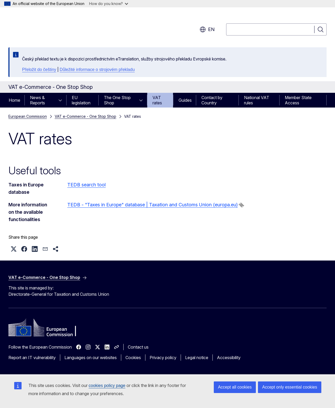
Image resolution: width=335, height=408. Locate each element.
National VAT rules (256, 100)
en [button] (207, 29)
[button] (13, 249)
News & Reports (37, 100)
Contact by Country (211, 100)
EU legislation (81, 100)
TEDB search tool (86, 184)
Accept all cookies (235, 387)
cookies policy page (107, 385)
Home (14, 100)
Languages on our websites (90, 357)
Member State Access (298, 100)
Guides (185, 100)
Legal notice (196, 357)
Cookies (133, 357)
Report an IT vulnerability (32, 357)
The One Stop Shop (117, 100)
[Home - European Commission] (50, 26)
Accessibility (229, 357)
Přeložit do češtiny (39, 69)
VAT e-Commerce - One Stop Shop (85, 116)
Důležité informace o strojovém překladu (97, 69)
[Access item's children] (61, 100)
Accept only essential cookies (289, 387)
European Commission (27, 116)
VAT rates (157, 100)
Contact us (138, 347)
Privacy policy (163, 357)
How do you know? (108, 3)
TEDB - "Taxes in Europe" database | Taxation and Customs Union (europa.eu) (152, 204)
